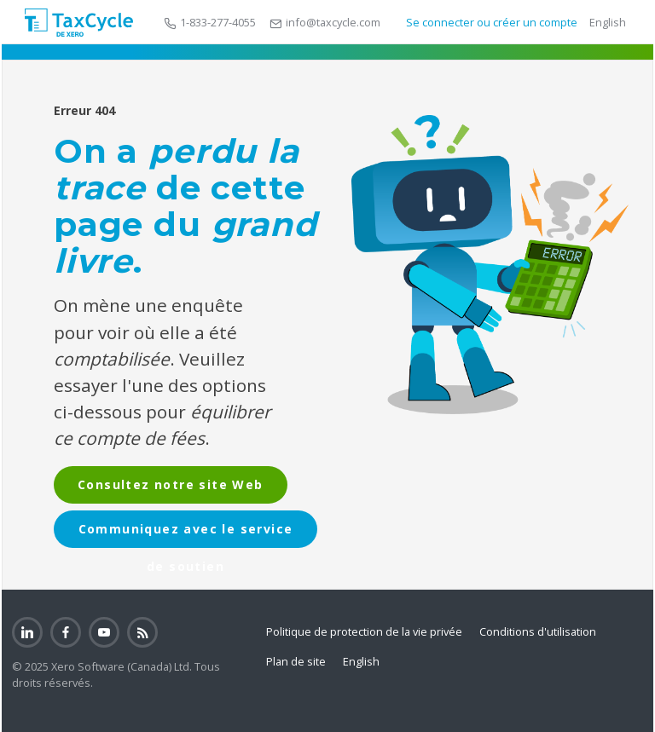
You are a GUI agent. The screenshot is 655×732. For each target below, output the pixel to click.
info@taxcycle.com (325, 22)
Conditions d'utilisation (537, 631)
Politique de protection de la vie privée (364, 631)
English (607, 22)
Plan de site (296, 661)
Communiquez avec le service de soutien (185, 534)
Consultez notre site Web (171, 484)
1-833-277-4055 (210, 22)
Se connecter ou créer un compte (490, 22)
